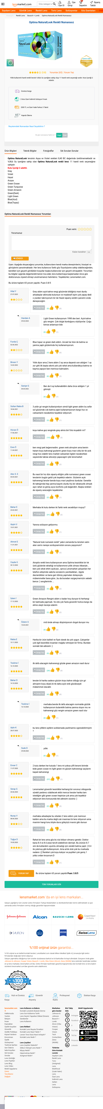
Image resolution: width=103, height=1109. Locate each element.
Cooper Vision (26, 961)
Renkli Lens (41, 10)
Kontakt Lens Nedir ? (28, 1037)
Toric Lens (56, 10)
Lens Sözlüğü (10, 1058)
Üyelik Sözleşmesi (9, 1041)
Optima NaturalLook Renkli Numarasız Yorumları (28, 214)
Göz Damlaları (88, 10)
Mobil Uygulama (11, 1069)
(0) (57, 307)
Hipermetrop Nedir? (27, 1053)
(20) (51, 669)
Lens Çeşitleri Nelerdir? (29, 1045)
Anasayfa (10, 16)
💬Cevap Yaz (39, 308)
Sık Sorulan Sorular (69, 151)
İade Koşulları (10, 1050)
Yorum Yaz (69, 72)
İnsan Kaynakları (9, 1022)
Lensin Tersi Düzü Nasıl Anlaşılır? (33, 1035)
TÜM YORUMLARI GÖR (51, 884)
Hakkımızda (9, 1013)
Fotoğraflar (48, 151)
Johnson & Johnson (12, 961)
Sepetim (83, 3)
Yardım (7, 1016)
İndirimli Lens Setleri (57, 1080)
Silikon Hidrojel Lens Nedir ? (31, 1048)
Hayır (59, 135)
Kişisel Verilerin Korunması (10, 1035)
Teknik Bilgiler (30, 151)
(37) (51, 778)
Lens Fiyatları (10, 1061)
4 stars (87, 229)
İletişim (7, 1019)
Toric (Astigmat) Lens (56, 1063)
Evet (65, 135)
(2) (57, 375)
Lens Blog (8, 1063)
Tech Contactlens (56, 1035)
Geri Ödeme (9, 1048)
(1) (54, 331)
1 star (79, 229)
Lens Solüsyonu (56, 1086)
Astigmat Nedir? (26, 1056)
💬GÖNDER (18, 258)
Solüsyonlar (71, 10)
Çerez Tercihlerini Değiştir (9, 1074)
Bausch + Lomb (38, 961)
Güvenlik (8, 1029)
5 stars (90, 229)
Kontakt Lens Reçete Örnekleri (31, 1029)
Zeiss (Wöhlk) (66, 961)
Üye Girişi (72, 4)
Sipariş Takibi (95, 4)
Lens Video (9, 1066)
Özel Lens (56, 1077)
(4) (50, 351)
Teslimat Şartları (11, 1045)
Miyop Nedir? (25, 1050)
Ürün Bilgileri (11, 151)
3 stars (84, 229)
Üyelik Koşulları (10, 1027)
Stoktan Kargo (86, 995)
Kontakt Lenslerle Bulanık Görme (32, 1011)
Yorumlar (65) (56, 72)
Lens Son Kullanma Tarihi (30, 1013)
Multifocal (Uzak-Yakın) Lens (57, 1071)
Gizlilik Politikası (11, 1032)
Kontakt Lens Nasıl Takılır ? (30, 1032)
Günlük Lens (25, 10)
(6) (50, 375)
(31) (51, 514)
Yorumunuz (16, 233)
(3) (50, 307)
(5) (50, 652)
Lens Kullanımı (25, 1021)
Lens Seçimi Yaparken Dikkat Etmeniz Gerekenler (34, 1017)
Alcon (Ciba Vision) (56, 1025)
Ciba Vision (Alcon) (52, 961)
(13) (51, 436)
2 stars (82, 229)
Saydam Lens (8, 10)
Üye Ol (61, 4)
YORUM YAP (19, 873)
